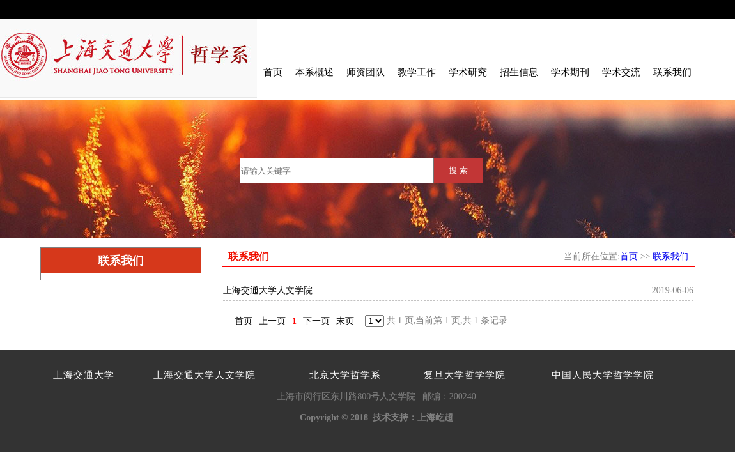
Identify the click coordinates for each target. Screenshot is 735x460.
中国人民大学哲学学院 (603, 375)
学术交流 (621, 72)
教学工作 (417, 72)
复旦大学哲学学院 (465, 375)
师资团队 (365, 72)
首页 (272, 72)
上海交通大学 (83, 375)
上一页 (272, 321)
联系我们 (672, 72)
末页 (345, 321)
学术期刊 (570, 72)
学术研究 (468, 72)
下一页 (316, 321)
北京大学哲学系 (345, 375)
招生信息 (519, 72)
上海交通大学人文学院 (268, 290)
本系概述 (314, 72)
